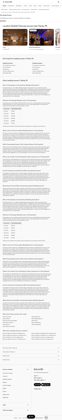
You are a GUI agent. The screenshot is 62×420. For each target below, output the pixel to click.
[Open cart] (58, 2)
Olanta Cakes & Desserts (8, 320)
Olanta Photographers (36, 322)
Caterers (25, 5)
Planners (40, 5)
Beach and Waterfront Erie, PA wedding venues (13, 334)
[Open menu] (3, 2)
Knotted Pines (6, 66)
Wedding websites (7, 377)
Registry (5, 380)
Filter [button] (31, 417)
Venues (4, 5)
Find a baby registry (40, 377)
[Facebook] (34, 387)
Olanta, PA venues (34, 9)
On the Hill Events (7, 65)
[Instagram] (39, 387)
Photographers (11, 5)
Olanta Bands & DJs (36, 314)
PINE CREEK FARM (7, 70)
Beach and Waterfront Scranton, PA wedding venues (14, 336)
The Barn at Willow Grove (8, 68)
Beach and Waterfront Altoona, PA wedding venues (43, 334)
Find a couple (38, 375)
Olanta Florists (35, 318)
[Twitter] (38, 387)
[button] (22, 30)
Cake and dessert (55, 5)
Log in (36, 373)
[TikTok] (41, 387)
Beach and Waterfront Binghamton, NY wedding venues (44, 333)
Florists (30, 5)
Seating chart (6, 392)
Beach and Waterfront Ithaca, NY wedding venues (42, 336)
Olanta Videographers (36, 320)
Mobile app (5, 395)
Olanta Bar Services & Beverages (10, 318)
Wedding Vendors (4, 9)
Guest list (5, 374)
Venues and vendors (8, 371)
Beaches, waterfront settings (44, 9)
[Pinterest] (36, 387)
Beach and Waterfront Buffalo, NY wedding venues (14, 331)
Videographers (19, 5)
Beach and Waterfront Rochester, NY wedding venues (14, 333)
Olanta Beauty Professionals (9, 324)
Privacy (15, 415)
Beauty (35, 5)
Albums (4, 389)
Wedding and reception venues (14, 9)
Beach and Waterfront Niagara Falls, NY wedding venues (44, 331)
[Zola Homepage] (8, 1)
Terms (20, 415)
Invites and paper (7, 383)
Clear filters (3, 20)
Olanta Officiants (6, 316)
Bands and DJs (47, 5)
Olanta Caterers (6, 322)
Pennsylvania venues (25, 9)
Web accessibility (39, 415)
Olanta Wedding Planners (37, 316)
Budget (4, 386)
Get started (37, 382)
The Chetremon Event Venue (9, 63)
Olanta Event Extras (7, 314)
